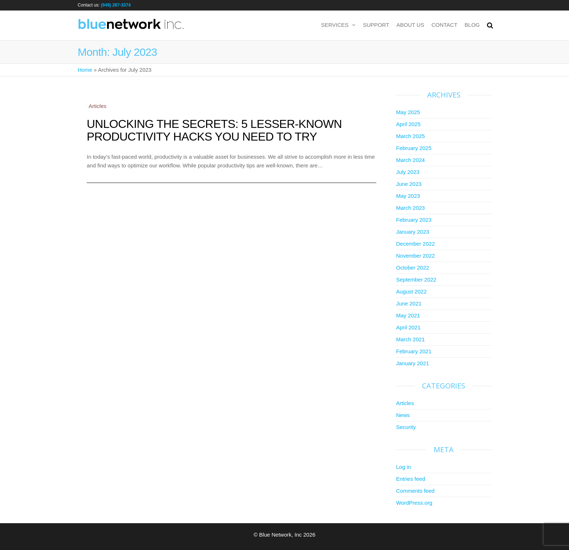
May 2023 (408, 196)
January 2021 (412, 363)
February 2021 (414, 351)
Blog (472, 25)
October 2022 (412, 267)
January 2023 (412, 232)
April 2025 (408, 124)
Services (335, 25)
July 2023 (407, 172)
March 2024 (410, 160)
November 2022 (415, 256)
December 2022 (415, 244)
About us (410, 25)
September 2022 (416, 279)
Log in (403, 467)
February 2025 (414, 148)
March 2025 (410, 136)
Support (376, 25)
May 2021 (408, 315)
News (403, 415)
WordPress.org (414, 503)
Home (85, 70)
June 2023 (409, 184)
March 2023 (410, 208)
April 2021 (408, 327)
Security (406, 427)
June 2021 (409, 303)
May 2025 (408, 112)
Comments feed (415, 491)
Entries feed (410, 479)
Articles (97, 106)
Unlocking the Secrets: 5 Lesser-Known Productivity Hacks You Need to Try (214, 130)
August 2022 (411, 291)
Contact (444, 25)
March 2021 (410, 339)
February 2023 (414, 220)
